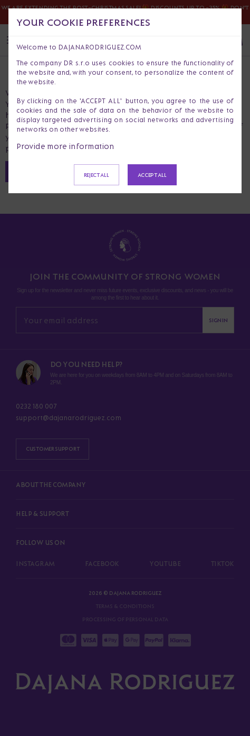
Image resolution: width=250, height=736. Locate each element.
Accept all (152, 175)
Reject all (96, 175)
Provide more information (65, 146)
